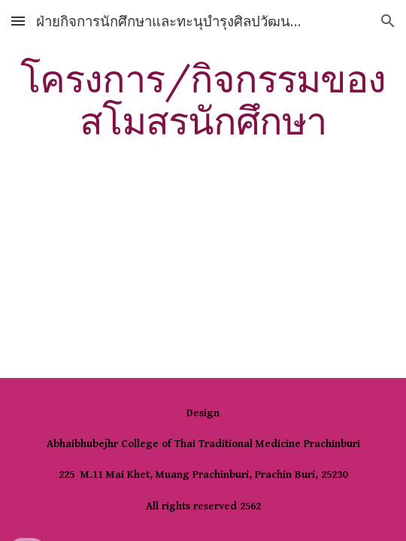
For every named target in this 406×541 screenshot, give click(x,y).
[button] (18, 20)
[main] (203, 99)
